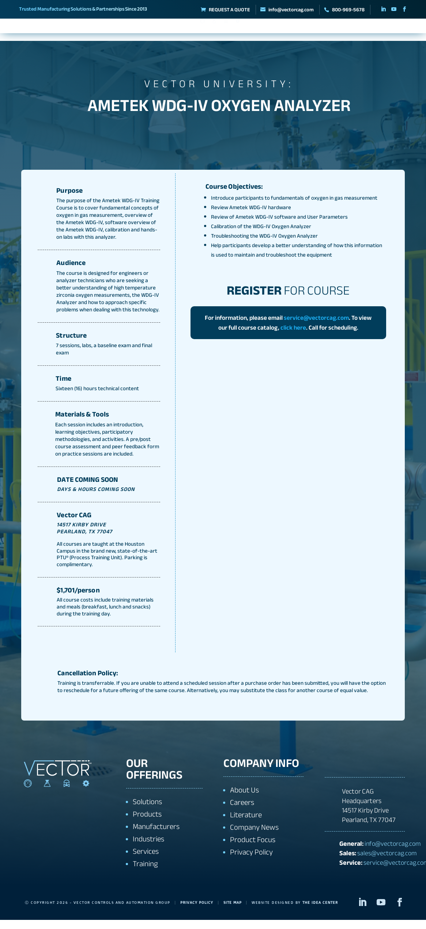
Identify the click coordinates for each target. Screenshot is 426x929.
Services (304, 30)
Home (19, 30)
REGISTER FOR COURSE (175, 132)
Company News (254, 837)
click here (293, 336)
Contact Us (379, 30)
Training (341, 30)
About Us (244, 799)
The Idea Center (325, 912)
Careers (242, 812)
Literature (246, 824)
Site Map (236, 912)
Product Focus (252, 849)
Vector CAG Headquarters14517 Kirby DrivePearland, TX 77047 (369, 815)
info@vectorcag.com (393, 853)
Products (77, 30)
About (42, 30)
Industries (265, 30)
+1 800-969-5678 (361, 771)
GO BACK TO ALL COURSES (259, 132)
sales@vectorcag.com (387, 862)
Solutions (169, 30)
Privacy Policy (251, 862)
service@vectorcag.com (316, 327)
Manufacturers (123, 30)
